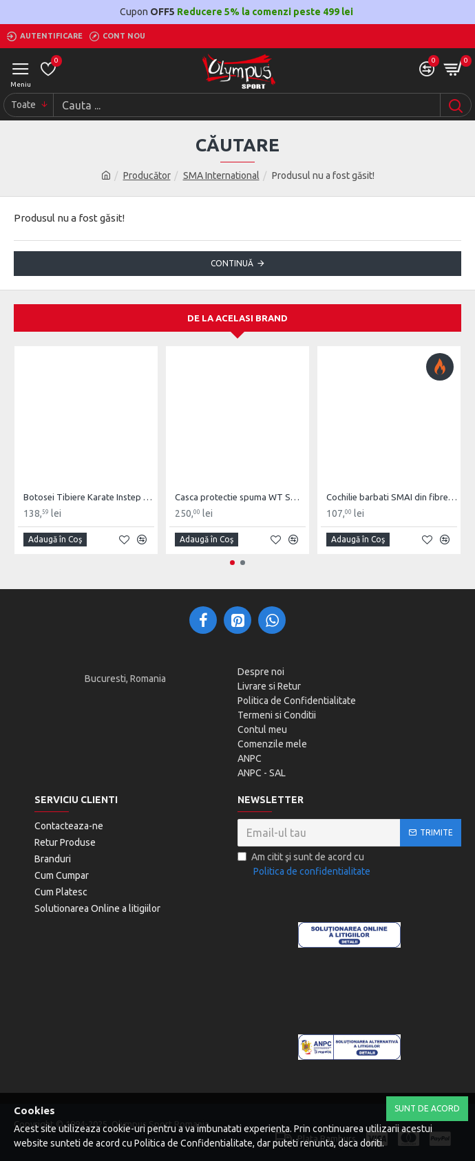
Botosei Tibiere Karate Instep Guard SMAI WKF (88, 497)
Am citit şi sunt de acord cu (304, 865)
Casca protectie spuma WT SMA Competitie (240, 497)
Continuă (232, 263)
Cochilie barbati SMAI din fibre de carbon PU (391, 497)
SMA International (221, 175)
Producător (147, 175)
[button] (232, 562)
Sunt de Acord (427, 1108)
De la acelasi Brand (237, 318)
